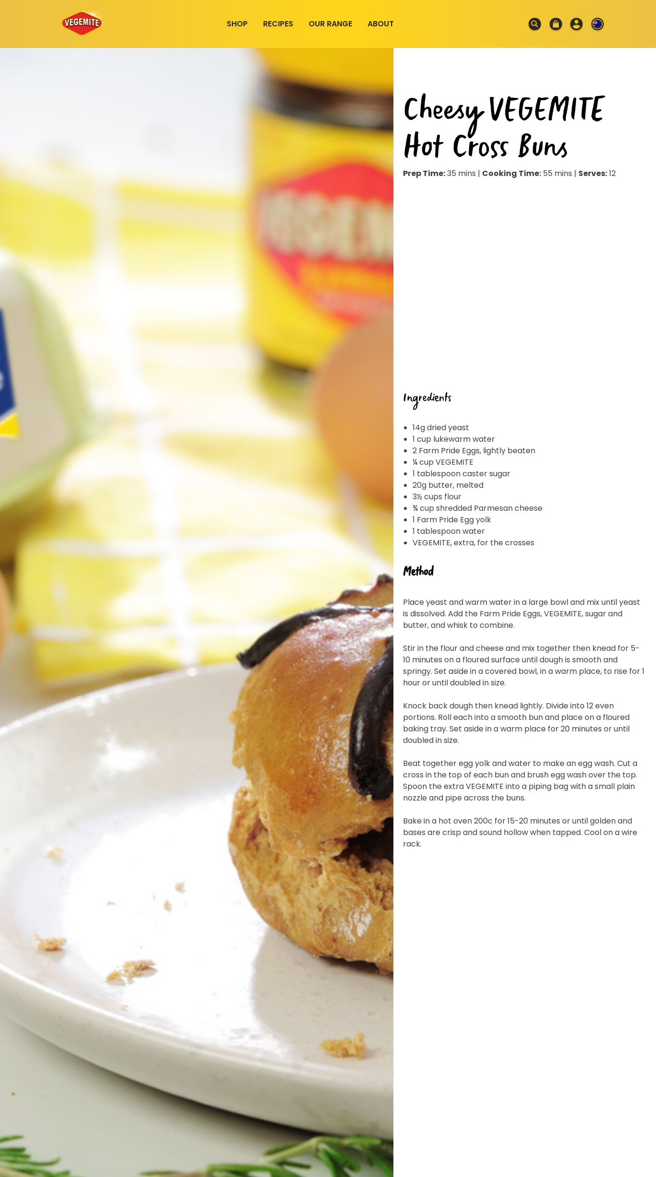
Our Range (330, 23)
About (381, 23)
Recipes (278, 23)
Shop (237, 23)
